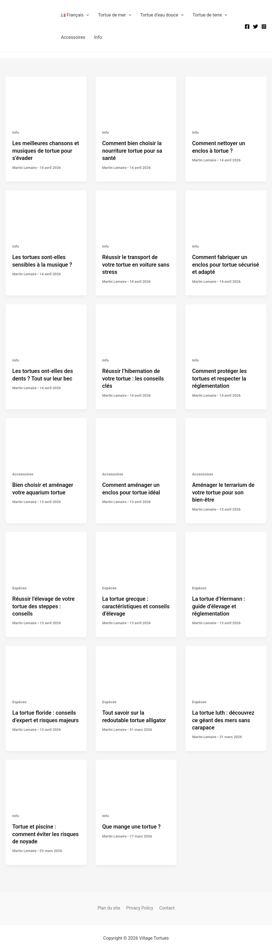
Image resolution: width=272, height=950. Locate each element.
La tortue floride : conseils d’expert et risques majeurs (44, 718)
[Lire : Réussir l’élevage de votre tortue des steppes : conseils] (46, 553)
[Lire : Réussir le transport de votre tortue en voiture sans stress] (136, 212)
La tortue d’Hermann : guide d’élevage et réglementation (219, 604)
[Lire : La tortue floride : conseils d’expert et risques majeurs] (46, 666)
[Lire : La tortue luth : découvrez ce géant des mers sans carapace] (225, 666)
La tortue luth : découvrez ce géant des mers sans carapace (224, 718)
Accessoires (73, 37)
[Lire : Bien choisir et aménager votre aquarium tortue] (46, 439)
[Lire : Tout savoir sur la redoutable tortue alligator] (136, 666)
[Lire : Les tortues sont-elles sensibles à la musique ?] (46, 212)
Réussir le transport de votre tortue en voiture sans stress (130, 264)
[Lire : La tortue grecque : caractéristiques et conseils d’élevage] (136, 553)
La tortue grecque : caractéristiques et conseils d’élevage (125, 604)
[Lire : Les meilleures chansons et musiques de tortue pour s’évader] (46, 99)
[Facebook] (247, 26)
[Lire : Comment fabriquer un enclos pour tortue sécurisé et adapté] (225, 212)
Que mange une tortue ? (132, 824)
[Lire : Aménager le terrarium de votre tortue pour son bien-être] (225, 439)
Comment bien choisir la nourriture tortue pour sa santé (133, 150)
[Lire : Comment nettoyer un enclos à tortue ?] (225, 99)
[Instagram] (263, 26)
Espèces (19, 586)
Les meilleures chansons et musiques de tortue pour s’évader (46, 150)
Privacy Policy (140, 905)
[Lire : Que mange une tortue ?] (136, 780)
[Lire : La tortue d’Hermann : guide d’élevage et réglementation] (225, 553)
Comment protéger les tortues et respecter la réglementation (220, 377)
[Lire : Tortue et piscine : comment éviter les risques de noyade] (46, 780)
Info (98, 37)
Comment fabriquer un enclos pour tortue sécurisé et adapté (220, 264)
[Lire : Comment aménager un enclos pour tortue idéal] (136, 439)
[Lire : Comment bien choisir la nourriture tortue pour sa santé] (136, 99)
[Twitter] (255, 26)
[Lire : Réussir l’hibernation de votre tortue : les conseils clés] (136, 326)
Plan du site (109, 905)
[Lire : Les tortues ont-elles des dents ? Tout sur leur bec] (46, 326)
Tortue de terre (210, 15)
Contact (166, 905)
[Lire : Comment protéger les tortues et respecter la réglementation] (225, 326)
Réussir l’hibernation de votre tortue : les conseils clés (133, 377)
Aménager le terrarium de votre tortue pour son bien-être (224, 491)
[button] (86, 15)
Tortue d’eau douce (161, 15)
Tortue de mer (114, 15)
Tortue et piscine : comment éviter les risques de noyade (36, 832)
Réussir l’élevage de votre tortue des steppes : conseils (44, 604)
